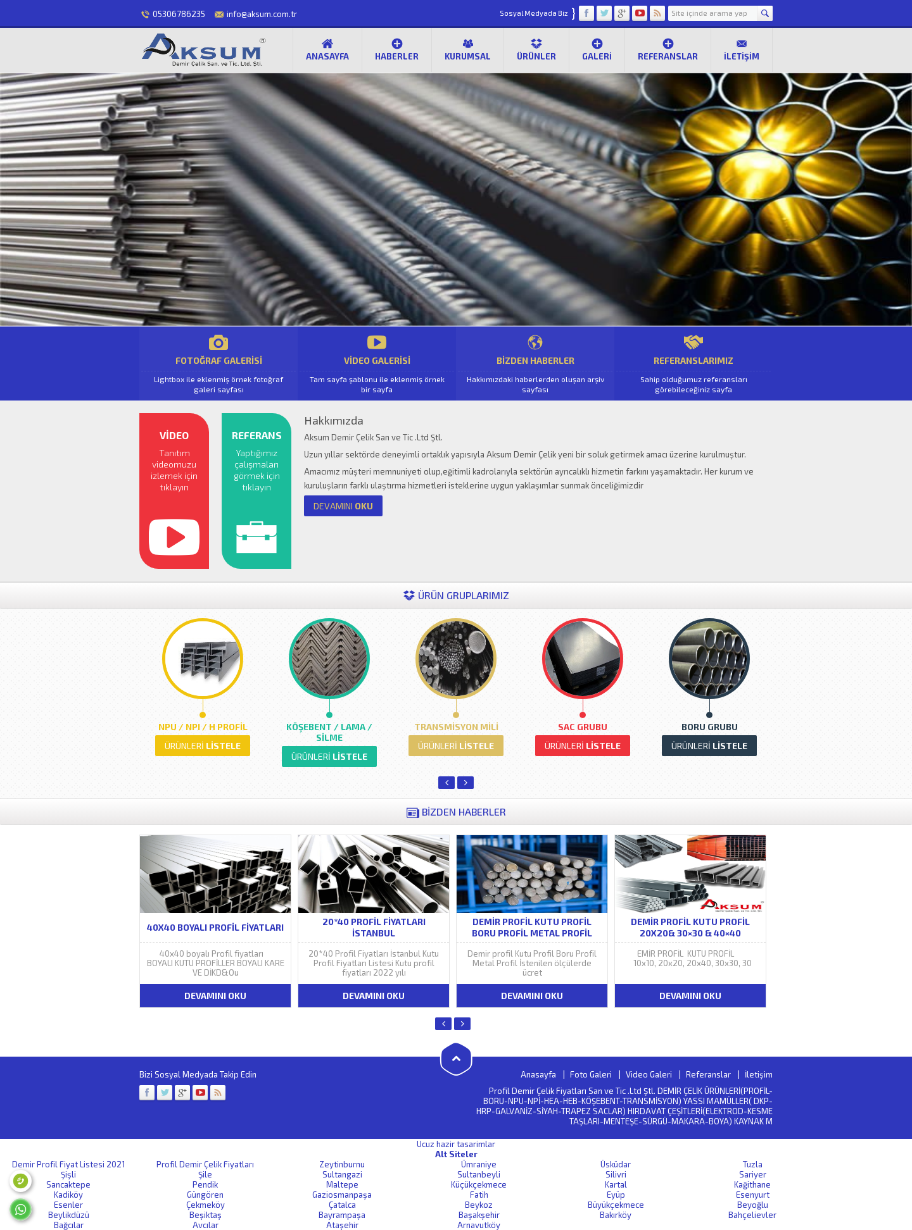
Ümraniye (479, 1164)
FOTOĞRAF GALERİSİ (218, 363)
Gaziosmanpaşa (342, 1195)
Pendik (205, 1184)
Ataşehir (342, 1225)
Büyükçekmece (616, 1205)
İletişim (741, 49)
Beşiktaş (205, 1215)
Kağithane (752, 1184)
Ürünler (536, 49)
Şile (205, 1174)
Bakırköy (615, 1215)
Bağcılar (69, 1225)
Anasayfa (327, 49)
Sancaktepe (68, 1184)
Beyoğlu (752, 1205)
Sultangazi (342, 1174)
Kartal (616, 1184)
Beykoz (479, 1205)
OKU (343, 505)
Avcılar (205, 1225)
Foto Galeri (591, 1074)
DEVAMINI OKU (215, 995)
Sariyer (752, 1174)
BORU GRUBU (709, 726)
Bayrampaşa (342, 1215)
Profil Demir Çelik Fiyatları (205, 1164)
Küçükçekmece (479, 1184)
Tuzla (753, 1164)
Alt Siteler (456, 1154)
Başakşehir (479, 1215)
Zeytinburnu (342, 1164)
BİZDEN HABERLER (535, 363)
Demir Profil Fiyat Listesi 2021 (68, 1164)
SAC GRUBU (582, 726)
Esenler (68, 1205)
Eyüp (616, 1195)
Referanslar (668, 49)
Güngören (205, 1195)
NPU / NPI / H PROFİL (203, 726)
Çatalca (342, 1205)
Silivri (615, 1174)
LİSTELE (203, 745)
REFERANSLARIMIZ (693, 363)
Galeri (597, 49)
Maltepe (342, 1184)
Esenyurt (753, 1195)
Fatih (479, 1195)
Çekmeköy (205, 1205)
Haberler (397, 49)
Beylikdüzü (68, 1215)
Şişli (68, 1174)
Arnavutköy (478, 1225)
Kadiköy (68, 1195)
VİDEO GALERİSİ (377, 363)
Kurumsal (468, 49)
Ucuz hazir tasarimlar (456, 1144)
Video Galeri (649, 1074)
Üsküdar (615, 1164)
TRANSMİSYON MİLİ (456, 726)
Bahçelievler (752, 1215)
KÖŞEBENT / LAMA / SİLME (329, 732)
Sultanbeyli (478, 1174)
